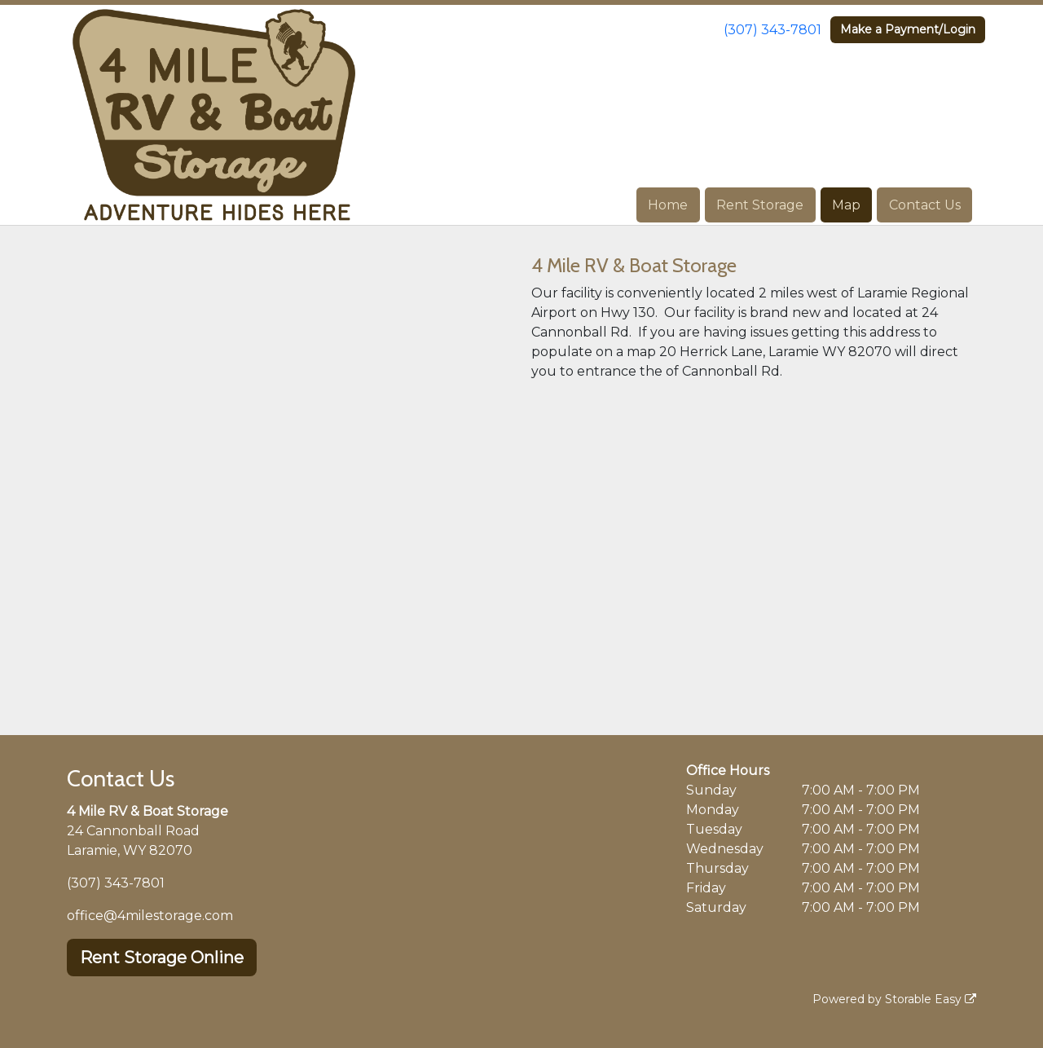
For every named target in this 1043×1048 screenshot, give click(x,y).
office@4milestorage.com (150, 915)
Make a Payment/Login (907, 29)
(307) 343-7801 (772, 29)
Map (846, 205)
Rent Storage (759, 205)
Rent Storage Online (162, 957)
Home (668, 205)
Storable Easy (930, 999)
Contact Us (925, 205)
